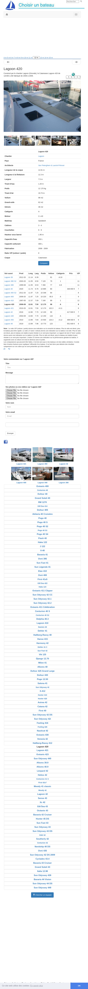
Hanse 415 (42, 639)
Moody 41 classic (42, 786)
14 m (47, 58)
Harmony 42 (42, 643)
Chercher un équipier (42, 895)
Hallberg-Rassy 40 (42, 635)
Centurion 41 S (42, 779)
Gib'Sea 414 (43, 506)
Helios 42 (42, 775)
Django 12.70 (42, 658)
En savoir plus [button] (36, 986)
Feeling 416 (42, 723)
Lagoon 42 (8, 312)
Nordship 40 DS (42, 846)
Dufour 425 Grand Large (42, 671)
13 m (42, 58)
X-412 (42, 691)
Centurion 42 (42, 843)
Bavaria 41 (42, 554)
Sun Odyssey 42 (42, 687)
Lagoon (41, 156)
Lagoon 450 (9, 320)
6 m (12, 58)
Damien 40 (42, 627)
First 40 (42, 710)
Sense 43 (42, 798)
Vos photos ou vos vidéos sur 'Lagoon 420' (23, 387)
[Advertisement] (42, 37)
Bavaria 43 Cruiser (42, 863)
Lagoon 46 (8, 324)
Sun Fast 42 (43, 651)
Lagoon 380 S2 (10, 281)
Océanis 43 (42, 810)
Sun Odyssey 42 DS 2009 (42, 855)
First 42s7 (42, 783)
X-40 (42, 550)
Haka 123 (42, 587)
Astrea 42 (42, 702)
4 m (5, 58)
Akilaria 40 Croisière (42, 514)
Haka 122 (42, 542)
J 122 (42, 546)
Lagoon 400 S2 (10, 293)
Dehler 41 (42, 631)
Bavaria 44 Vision (42, 879)
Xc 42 (42, 802)
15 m (51, 58)
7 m (15, 58)
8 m (19, 58)
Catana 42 (42, 706)
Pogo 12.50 (42, 679)
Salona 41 (42, 683)
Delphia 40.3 (42, 619)
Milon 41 (42, 663)
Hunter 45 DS (42, 819)
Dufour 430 (42, 675)
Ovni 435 (42, 851)
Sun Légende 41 (42, 567)
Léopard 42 (42, 771)
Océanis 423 (42, 754)
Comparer (44, 263)
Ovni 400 (42, 575)
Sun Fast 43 (42, 823)
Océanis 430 (42, 735)
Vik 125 (42, 654)
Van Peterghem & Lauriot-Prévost (51, 165)
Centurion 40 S (42, 611)
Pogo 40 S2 (42, 526)
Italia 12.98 (42, 871)
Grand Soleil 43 (42, 867)
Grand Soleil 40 (42, 498)
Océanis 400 (42, 486)
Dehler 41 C (42, 647)
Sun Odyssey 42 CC (43, 595)
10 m (26, 58)
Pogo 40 (42, 518)
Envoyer (10, 433)
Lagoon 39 (8, 277)
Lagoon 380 (9, 285)
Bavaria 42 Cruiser (42, 815)
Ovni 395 (42, 559)
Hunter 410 (42, 695)
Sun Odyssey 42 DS (42, 715)
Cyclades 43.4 (42, 859)
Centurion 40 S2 (42, 615)
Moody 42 (42, 790)
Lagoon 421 (9, 308)
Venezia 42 (42, 739)
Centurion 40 (42, 490)
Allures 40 (42, 667)
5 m (8, 58)
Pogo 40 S (42, 522)
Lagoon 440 (9, 316)
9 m (22, 58)
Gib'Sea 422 (43, 583)
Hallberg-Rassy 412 (42, 743)
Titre (7, 363)
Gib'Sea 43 (42, 806)
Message (9, 373)
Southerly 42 (42, 839)
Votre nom (10, 403)
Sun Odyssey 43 (42, 827)
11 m (30, 58)
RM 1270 (42, 502)
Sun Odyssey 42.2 (42, 603)
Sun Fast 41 (42, 563)
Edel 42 (42, 835)
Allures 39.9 (42, 762)
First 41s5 (42, 579)
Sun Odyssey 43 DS (42, 831)
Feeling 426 (42, 727)
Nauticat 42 (42, 731)
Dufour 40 (42, 494)
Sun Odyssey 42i (42, 719)
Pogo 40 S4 (42, 534)
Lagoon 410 (9, 300)
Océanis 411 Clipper (42, 590)
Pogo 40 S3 (42, 530)
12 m (36, 58)
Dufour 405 (42, 510)
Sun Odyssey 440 (42, 758)
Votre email (10, 412)
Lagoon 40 (8, 289)
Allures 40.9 (42, 767)
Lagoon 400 (9, 297)
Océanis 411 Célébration (42, 607)
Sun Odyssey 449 (42, 887)
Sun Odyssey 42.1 (42, 599)
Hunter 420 (42, 699)
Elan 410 (42, 571)
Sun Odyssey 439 (42, 875)
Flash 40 (42, 538)
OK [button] (79, 986)
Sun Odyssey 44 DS (42, 883)
